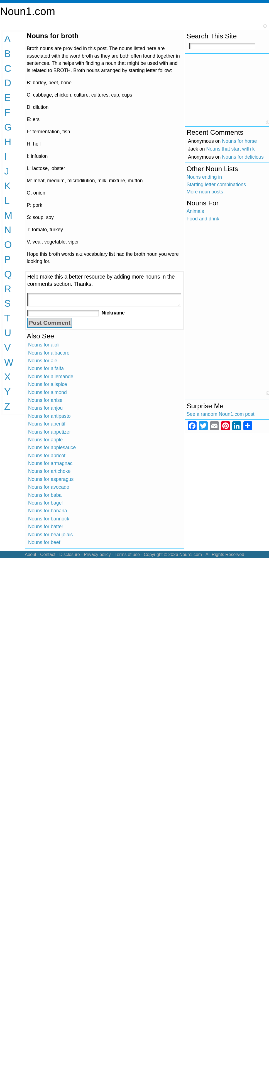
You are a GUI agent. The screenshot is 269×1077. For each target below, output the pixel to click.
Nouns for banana (47, 510)
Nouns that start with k (230, 149)
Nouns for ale (42, 360)
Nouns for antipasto (49, 416)
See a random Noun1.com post (221, 414)
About (30, 554)
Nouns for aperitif (46, 424)
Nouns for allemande (50, 376)
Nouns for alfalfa (46, 368)
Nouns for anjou (45, 408)
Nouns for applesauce (52, 447)
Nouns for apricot (46, 455)
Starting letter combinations (216, 184)
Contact (47, 554)
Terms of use (127, 554)
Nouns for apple (45, 439)
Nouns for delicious (243, 157)
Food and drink (203, 219)
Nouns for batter (45, 526)
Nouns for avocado (48, 487)
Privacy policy (97, 554)
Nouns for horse (239, 141)
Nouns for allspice (47, 384)
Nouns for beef (44, 542)
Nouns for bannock (48, 519)
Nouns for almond (47, 392)
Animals (195, 211)
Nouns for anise (45, 400)
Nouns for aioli (43, 345)
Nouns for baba (45, 495)
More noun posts (205, 192)
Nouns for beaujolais (50, 534)
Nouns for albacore (49, 353)
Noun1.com (27, 11)
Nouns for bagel (45, 503)
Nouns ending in (204, 177)
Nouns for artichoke (49, 471)
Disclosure (69, 554)
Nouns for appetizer (49, 432)
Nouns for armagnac (50, 463)
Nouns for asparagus (51, 479)
